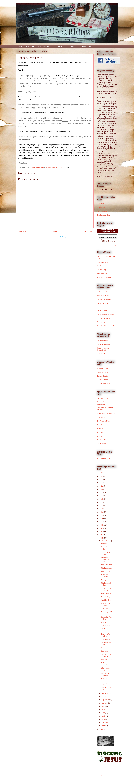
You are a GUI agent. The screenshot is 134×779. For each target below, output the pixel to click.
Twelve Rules (105, 625)
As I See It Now (102, 273)
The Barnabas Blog (103, 215)
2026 (101, 473)
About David (30, 46)
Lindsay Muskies (103, 380)
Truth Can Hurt (106, 639)
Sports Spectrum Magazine (106, 413)
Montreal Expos (102, 368)
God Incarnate (106, 571)
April (104, 716)
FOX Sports (101, 417)
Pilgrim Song (101, 207)
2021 (101, 489)
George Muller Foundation (106, 314)
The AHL (100, 432)
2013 (101, 512)
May (103, 713)
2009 (101, 525)
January (104, 726)
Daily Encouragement (104, 299)
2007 (101, 531)
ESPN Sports (101, 444)
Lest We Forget (106, 597)
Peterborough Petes (103, 383)
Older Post (88, 231)
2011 (101, 518)
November (105, 693)
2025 (101, 476)
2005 (101, 538)
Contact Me (73, 46)
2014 (101, 509)
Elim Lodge (101, 322)
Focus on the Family (104, 307)
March (104, 719)
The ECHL (100, 428)
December (105, 541)
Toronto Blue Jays (103, 376)
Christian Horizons (103, 344)
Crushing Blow (106, 600)
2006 (101, 535)
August (104, 703)
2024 (101, 479)
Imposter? (104, 544)
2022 (101, 486)
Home (20, 46)
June (103, 709)
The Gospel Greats (103, 458)
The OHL (100, 425)
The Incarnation (106, 568)
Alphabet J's (105, 622)
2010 (101, 522)
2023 (101, 483)
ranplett (88, 775)
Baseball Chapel (102, 340)
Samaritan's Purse (103, 296)
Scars (103, 648)
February (105, 722)
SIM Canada (101, 354)
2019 (101, 496)
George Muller (102, 211)
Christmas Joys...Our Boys (105, 559)
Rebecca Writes (102, 262)
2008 (101, 528)
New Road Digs (106, 659)
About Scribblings (60, 46)
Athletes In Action (103, 398)
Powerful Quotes (86, 46)
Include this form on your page (107, 245)
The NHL (100, 436)
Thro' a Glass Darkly (104, 277)
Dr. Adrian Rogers (103, 303)
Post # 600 (104, 678)
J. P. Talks (104, 608)
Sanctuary (104, 651)
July (103, 706)
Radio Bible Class (103, 292)
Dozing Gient (105, 580)
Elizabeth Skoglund (103, 318)
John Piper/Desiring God (105, 326)
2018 (101, 499)
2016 (101, 502)
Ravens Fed (101, 204)
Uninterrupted (106, 593)
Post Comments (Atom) (59, 237)
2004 (101, 730)
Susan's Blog (101, 270)
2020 (101, 492)
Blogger (101, 775)
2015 (101, 505)
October (105, 696)
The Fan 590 (101, 440)
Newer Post (22, 231)
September (105, 700)
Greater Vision (102, 311)
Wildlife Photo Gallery (44, 46)
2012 (101, 515)
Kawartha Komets (103, 372)
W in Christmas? (106, 565)
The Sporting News (103, 421)
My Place (100, 266)
